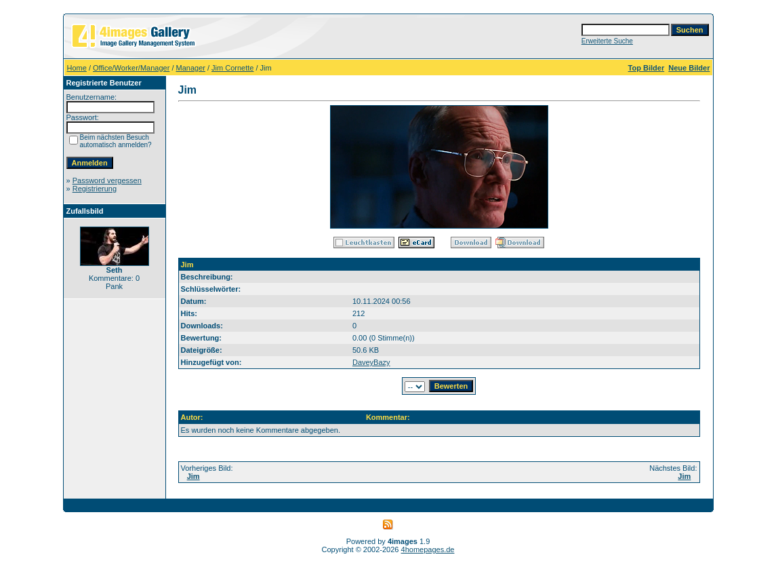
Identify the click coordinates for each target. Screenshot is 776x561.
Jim (193, 476)
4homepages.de (428, 549)
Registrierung (95, 189)
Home (77, 68)
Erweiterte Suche (607, 41)
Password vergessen (107, 180)
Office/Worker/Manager (131, 68)
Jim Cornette (232, 68)
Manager (190, 68)
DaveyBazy (371, 362)
